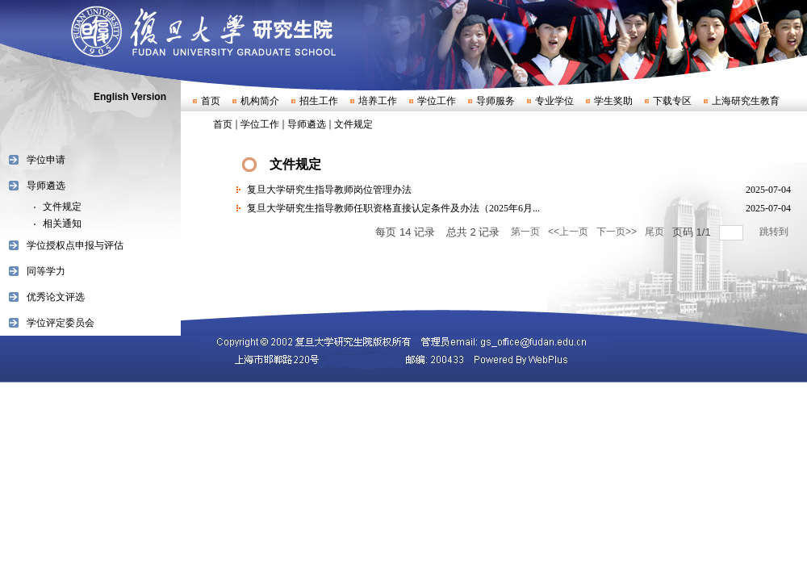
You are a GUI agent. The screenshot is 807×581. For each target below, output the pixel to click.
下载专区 (672, 101)
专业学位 (554, 101)
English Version (130, 96)
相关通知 (62, 223)
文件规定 (62, 206)
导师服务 (495, 101)
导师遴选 (46, 185)
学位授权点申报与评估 (75, 245)
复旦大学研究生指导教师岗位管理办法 (329, 189)
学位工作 (436, 101)
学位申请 (46, 159)
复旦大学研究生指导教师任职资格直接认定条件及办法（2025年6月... (393, 208)
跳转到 (775, 231)
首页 (210, 101)
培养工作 (377, 101)
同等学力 (46, 271)
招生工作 (318, 101)
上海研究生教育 (746, 101)
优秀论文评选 (56, 297)
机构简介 (259, 101)
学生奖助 (613, 101)
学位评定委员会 (60, 322)
